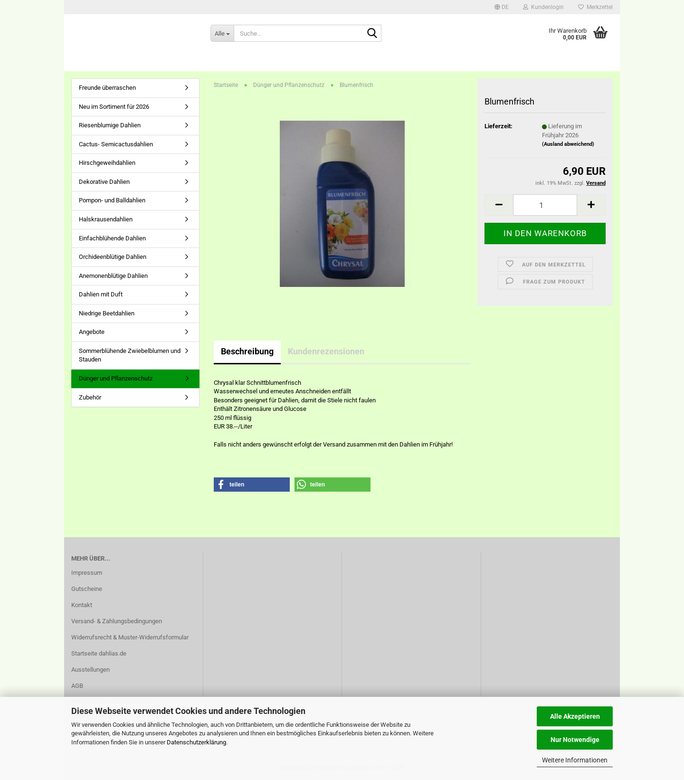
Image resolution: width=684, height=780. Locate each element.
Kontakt (81, 605)
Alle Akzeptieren (575, 716)
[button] (501, 7)
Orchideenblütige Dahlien (112, 256)
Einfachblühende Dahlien (112, 238)
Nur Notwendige (575, 739)
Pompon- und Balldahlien (112, 200)
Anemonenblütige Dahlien (113, 275)
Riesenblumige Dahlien (110, 125)
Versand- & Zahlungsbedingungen (116, 621)
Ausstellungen (90, 669)
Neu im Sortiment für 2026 (114, 106)
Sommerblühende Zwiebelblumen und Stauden (129, 355)
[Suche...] (222, 33)
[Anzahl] (545, 205)
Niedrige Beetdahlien (106, 313)
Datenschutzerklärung (196, 742)
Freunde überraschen (107, 87)
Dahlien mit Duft (101, 294)
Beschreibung (247, 351)
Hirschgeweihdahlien (107, 162)
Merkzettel (595, 7)
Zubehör (90, 397)
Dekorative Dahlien (104, 181)
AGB (77, 685)
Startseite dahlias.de (98, 653)
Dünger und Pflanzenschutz (115, 378)
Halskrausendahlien (106, 219)
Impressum (86, 572)
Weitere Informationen (575, 760)
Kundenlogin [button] (543, 7)
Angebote (91, 331)
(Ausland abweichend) (568, 144)
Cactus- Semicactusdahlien (116, 144)
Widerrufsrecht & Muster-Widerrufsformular (130, 637)
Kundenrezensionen (326, 351)
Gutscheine (86, 588)
